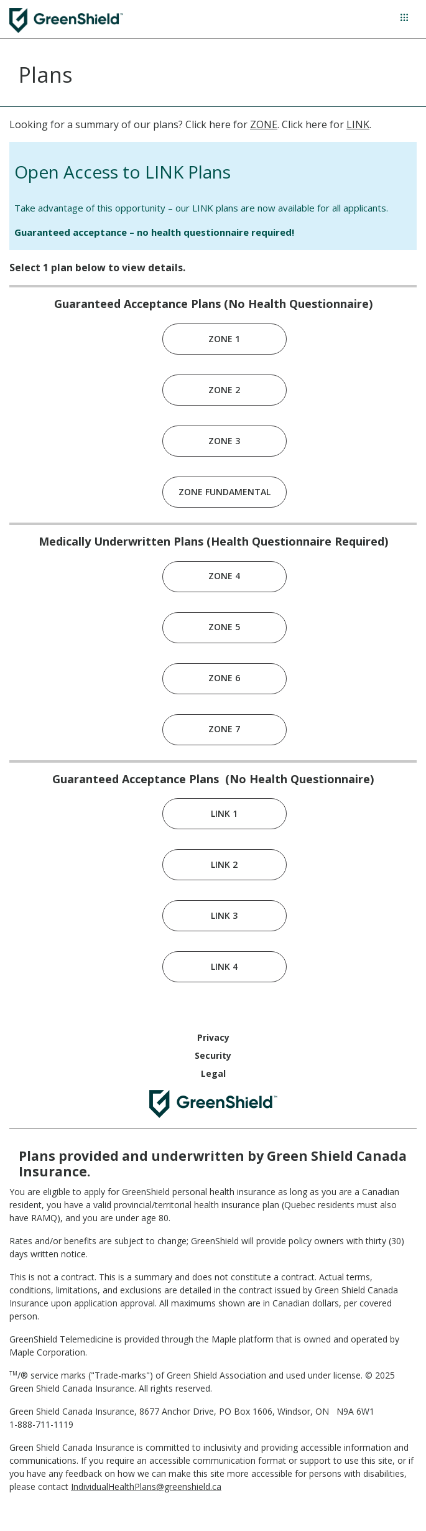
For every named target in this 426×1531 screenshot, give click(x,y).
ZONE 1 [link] (224, 339)
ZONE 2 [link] (224, 390)
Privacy (213, 1037)
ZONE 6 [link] (224, 678)
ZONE (263, 124)
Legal (213, 1073)
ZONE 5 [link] (224, 627)
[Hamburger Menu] (404, 17)
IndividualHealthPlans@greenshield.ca (146, 1486)
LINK (357, 124)
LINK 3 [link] (224, 915)
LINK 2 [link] (224, 864)
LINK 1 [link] (224, 813)
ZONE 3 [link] (224, 441)
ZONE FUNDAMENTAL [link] (224, 492)
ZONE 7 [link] (224, 729)
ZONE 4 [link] (224, 576)
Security (213, 1055)
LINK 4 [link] (224, 966)
